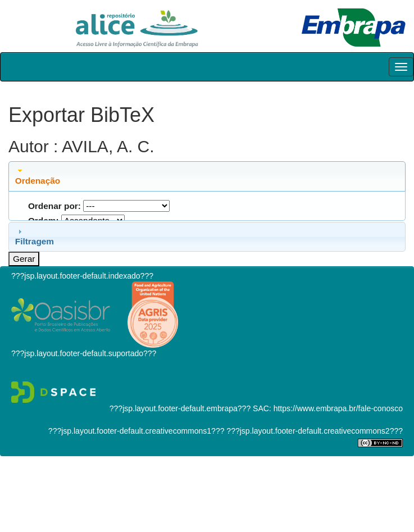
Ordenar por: (54, 206)
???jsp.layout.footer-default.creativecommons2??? (313, 430)
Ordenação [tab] (37, 175)
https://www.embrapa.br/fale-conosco (338, 408)
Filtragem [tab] (34, 236)
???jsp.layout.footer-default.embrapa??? (180, 408)
